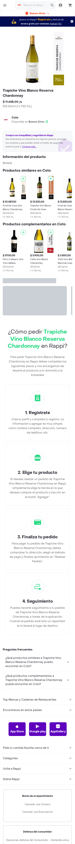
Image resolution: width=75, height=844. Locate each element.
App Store (17, 728)
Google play (38, 728)
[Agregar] (23, 178)
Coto (15, 117)
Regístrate (44, 19)
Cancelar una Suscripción (37, 812)
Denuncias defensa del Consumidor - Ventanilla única (37, 840)
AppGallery (58, 728)
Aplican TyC (56, 23)
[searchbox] (35, 5)
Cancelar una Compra (37, 804)
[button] (37, 13)
